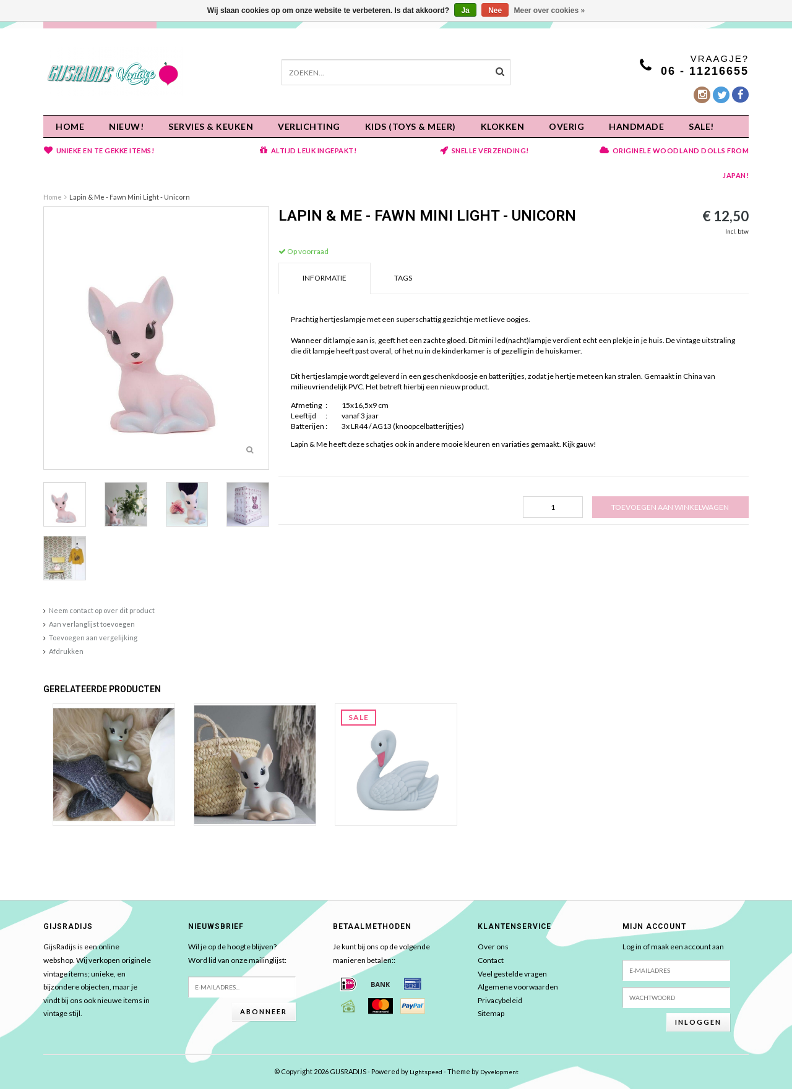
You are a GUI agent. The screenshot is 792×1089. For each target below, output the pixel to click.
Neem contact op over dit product (102, 610)
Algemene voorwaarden (518, 986)
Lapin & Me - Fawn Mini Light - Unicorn (129, 197)
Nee (495, 10)
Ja (465, 10)
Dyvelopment (499, 1071)
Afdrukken (66, 651)
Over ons (493, 946)
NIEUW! (126, 126)
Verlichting (309, 126)
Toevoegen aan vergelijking (93, 637)
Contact (491, 960)
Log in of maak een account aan (673, 946)
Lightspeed (426, 1071)
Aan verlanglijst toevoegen (92, 624)
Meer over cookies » (549, 10)
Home (70, 126)
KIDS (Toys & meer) (410, 126)
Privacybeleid (500, 1000)
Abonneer (263, 1011)
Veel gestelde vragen (512, 973)
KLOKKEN (503, 126)
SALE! (701, 126)
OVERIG (566, 126)
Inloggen (698, 1022)
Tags (403, 277)
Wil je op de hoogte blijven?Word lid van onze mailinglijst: (237, 953)
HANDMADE (636, 126)
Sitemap (491, 1013)
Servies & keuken (210, 126)
